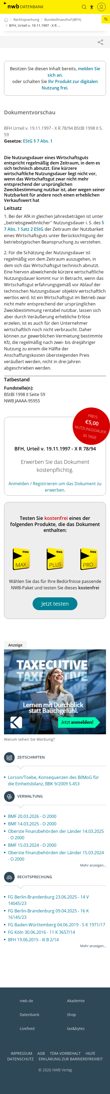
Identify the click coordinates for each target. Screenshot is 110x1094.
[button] (84, 7)
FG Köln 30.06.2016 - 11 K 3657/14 (41, 932)
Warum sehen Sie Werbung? (29, 739)
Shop (71, 1014)
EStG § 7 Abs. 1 (38, 141)
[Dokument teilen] (100, 42)
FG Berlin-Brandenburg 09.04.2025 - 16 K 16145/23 (48, 914)
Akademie (76, 1000)
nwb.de (26, 1000)
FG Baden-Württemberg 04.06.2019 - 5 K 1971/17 (56, 925)
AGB (41, 1053)
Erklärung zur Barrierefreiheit (71, 1058)
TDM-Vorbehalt (65, 1053)
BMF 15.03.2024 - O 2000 (32, 845)
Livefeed (27, 1028)
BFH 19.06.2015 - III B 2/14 (33, 940)
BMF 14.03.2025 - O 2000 (32, 824)
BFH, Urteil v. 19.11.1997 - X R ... (35, 25)
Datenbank (29, 1014)
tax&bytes (76, 1028)
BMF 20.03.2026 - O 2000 (32, 816)
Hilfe (90, 1053)
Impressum (21, 1053)
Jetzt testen (55, 603)
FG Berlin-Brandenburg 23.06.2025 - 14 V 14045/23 (48, 900)
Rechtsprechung (26, 19)
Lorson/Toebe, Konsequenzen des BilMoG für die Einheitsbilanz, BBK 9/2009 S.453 (53, 780)
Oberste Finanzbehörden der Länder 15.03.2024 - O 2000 (56, 856)
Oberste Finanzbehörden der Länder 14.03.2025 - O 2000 (56, 834)
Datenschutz (20, 1058)
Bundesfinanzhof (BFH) (62, 19)
